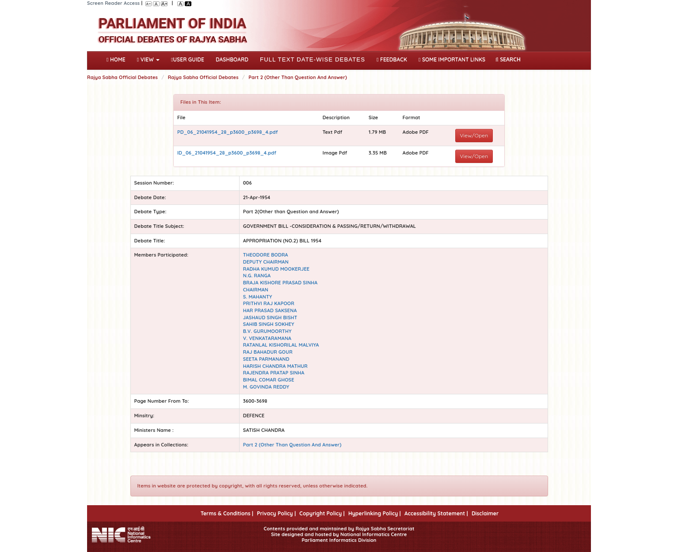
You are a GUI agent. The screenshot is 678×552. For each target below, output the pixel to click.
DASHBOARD (232, 59)
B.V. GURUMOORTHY (267, 331)
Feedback (392, 59)
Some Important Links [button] (452, 59)
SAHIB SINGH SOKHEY (268, 324)
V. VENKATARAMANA (267, 338)
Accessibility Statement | (436, 513)
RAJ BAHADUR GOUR (268, 352)
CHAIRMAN (255, 290)
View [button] (148, 59)
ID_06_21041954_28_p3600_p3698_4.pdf (226, 153)
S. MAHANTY (257, 297)
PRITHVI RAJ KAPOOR (268, 303)
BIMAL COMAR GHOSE (268, 380)
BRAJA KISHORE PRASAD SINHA (280, 283)
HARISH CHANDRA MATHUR (275, 366)
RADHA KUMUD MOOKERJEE (276, 269)
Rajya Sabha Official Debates (122, 77)
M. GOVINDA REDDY (266, 387)
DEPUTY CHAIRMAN (266, 262)
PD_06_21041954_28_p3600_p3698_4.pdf (227, 132)
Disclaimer (485, 513)
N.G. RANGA (257, 275)
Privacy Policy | (276, 513)
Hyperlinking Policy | (374, 513)
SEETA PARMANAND (266, 359)
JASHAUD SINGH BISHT (270, 317)
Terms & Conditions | (227, 513)
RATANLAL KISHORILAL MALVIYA (281, 345)
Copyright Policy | (322, 513)
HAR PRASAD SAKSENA (270, 310)
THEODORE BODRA (265, 255)
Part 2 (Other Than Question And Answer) (297, 77)
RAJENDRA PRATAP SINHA (274, 373)
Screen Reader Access (113, 3)
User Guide (187, 59)
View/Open (474, 135)
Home (118, 59)
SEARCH (508, 59)
